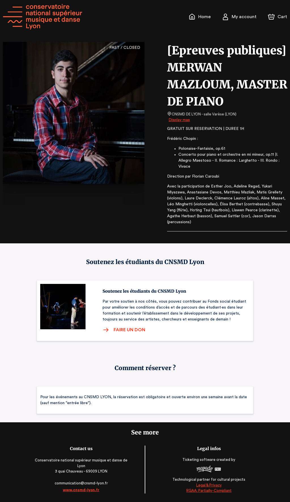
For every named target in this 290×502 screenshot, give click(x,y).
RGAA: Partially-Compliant (207, 490)
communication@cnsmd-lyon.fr (82, 483)
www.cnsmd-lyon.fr (82, 490)
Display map (179, 120)
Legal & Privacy (208, 485)
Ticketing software (199, 459)
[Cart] (278, 16)
